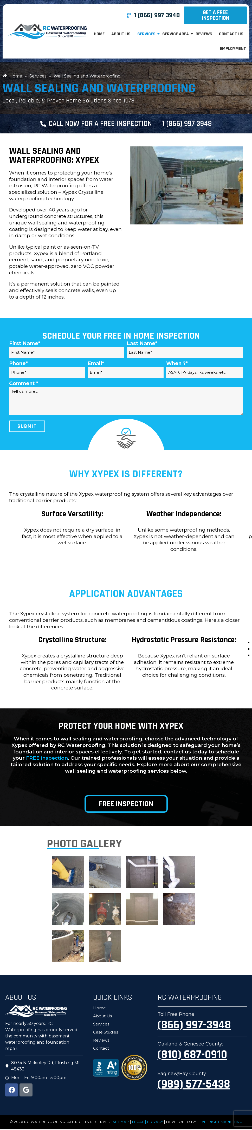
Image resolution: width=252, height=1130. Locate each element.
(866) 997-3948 (194, 1026)
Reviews (204, 34)
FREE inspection (47, 760)
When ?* (177, 365)
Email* (96, 365)
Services (146, 34)
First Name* (24, 345)
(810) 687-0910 (192, 1056)
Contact (101, 1049)
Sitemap (119, 1123)
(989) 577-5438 (194, 1085)
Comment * (23, 385)
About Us (121, 34)
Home (99, 34)
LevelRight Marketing (220, 1123)
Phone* (18, 365)
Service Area (176, 34)
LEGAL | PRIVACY (147, 1123)
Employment (233, 48)
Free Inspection (126, 805)
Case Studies (105, 1033)
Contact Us (231, 34)
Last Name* (142, 345)
